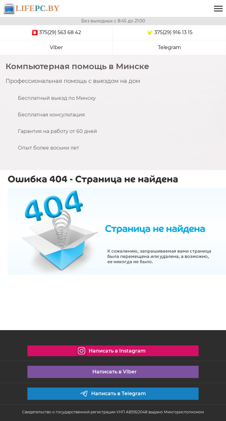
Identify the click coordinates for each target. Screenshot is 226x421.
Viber (56, 47)
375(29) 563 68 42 (56, 32)
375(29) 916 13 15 (169, 32)
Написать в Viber (114, 372)
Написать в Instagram (111, 350)
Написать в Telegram (113, 394)
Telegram (169, 47)
